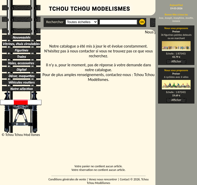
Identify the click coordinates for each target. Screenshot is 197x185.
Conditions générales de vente (67, 179)
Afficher (176, 61)
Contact (125, 179)
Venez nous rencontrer (103, 179)
